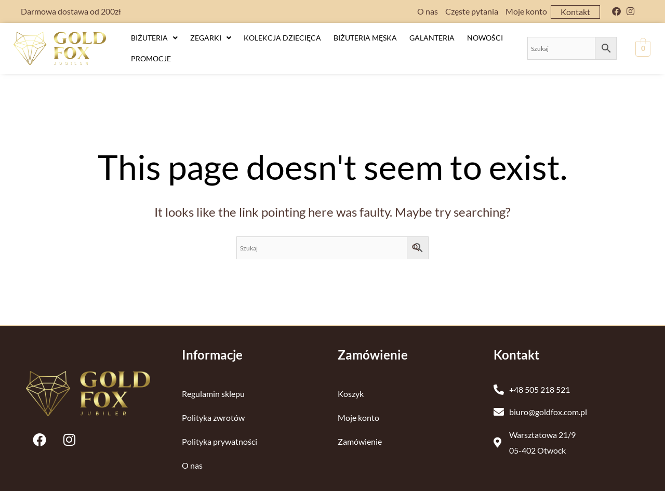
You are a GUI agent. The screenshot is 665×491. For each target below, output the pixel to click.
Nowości (485, 36)
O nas (427, 11)
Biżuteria (154, 36)
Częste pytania (471, 11)
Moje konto (526, 11)
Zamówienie (360, 434)
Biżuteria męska (365, 36)
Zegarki (210, 36)
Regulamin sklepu (213, 386)
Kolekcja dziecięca (282, 36)
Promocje (151, 52)
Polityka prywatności (219, 434)
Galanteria (432, 36)
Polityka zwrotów (213, 410)
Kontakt (575, 12)
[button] (154, 37)
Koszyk (351, 386)
